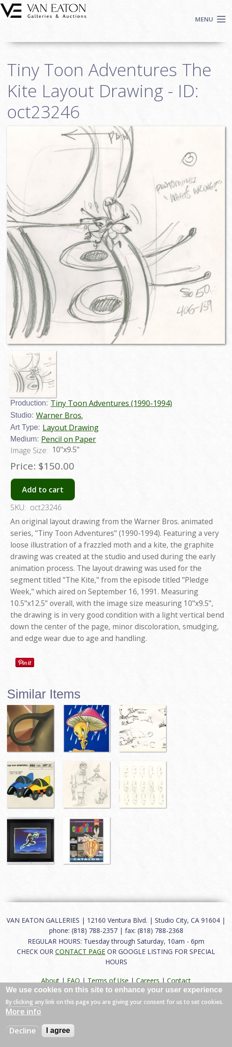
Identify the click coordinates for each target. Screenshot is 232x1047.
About (50, 980)
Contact (179, 980)
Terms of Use (108, 980)
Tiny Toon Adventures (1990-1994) (111, 403)
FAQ (73, 980)
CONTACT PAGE (80, 951)
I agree (58, 1030)
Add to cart (43, 489)
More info (23, 1011)
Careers (148, 980)
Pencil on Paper (68, 439)
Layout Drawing (71, 427)
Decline (22, 1031)
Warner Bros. (59, 415)
